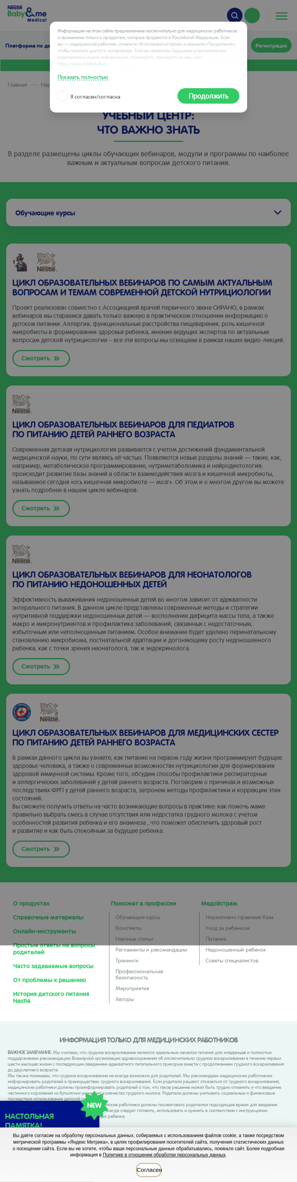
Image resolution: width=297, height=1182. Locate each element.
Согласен (149, 1170)
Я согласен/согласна (90, 96)
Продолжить (208, 95)
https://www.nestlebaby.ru (83, 63)
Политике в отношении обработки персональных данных (164, 1155)
